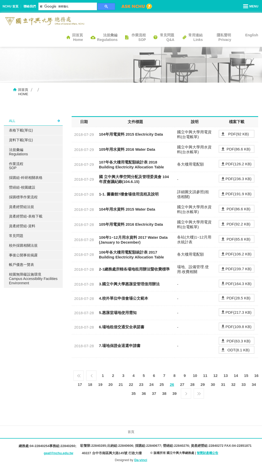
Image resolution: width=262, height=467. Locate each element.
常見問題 (16, 236)
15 (246, 375)
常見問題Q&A (167, 37)
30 (213, 384)
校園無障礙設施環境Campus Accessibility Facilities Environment (33, 278)
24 (151, 384)
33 (244, 384)
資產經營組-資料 (22, 226)
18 (90, 384)
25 (162, 384)
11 (205, 375)
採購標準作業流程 (23, 197)
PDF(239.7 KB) (238, 269)
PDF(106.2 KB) (238, 254)
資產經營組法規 (21, 207)
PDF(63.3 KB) (238, 341)
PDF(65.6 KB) (238, 239)
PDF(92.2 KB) (238, 224)
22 (131, 384)
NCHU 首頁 (10, 6)
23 (141, 384)
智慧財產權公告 (207, 453)
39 (174, 393)
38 (164, 393)
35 (134, 393)
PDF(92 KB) (238, 134)
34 (254, 384)
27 (182, 384)
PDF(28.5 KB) (238, 298)
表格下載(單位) (21, 130)
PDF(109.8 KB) (238, 326)
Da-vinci (140, 460)
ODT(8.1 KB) (238, 350)
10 (195, 375)
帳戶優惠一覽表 (21, 265)
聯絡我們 (30, 6)
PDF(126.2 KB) (238, 164)
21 (121, 384)
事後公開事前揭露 (23, 255)
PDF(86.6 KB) (238, 149)
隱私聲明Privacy (224, 37)
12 (215, 375)
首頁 (131, 432)
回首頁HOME (23, 92)
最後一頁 (199, 392)
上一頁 (91, 374)
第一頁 (78, 374)
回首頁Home (77, 37)
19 (100, 384)
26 (172, 384)
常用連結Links (195, 37)
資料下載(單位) (21, 140)
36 (144, 393)
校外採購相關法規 (23, 245)
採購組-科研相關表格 (25, 178)
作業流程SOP (139, 37)
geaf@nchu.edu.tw (58, 453)
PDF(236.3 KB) (238, 179)
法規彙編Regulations (107, 37)
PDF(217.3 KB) (238, 312)
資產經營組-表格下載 (25, 216)
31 (223, 384)
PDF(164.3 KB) (238, 283)
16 (256, 375)
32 (233, 384)
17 (80, 384)
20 (110, 384)
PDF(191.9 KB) (238, 194)
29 (203, 384)
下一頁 (186, 392)
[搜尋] (67, 6)
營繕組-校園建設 (22, 187)
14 (236, 375)
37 (154, 393)
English (251, 35)
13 (226, 375)
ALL (12, 121)
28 (192, 384)
